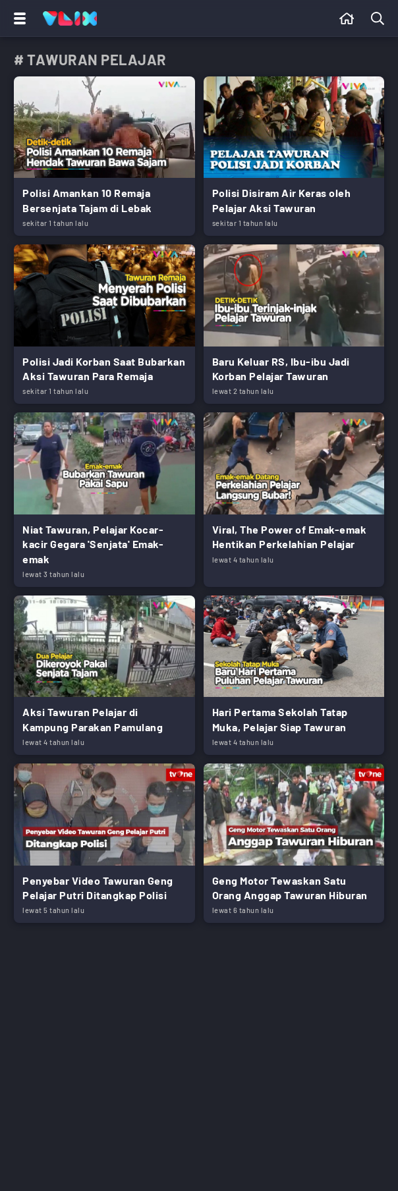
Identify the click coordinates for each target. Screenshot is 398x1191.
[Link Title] (104, 156)
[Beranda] (347, 18)
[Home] (69, 18)
